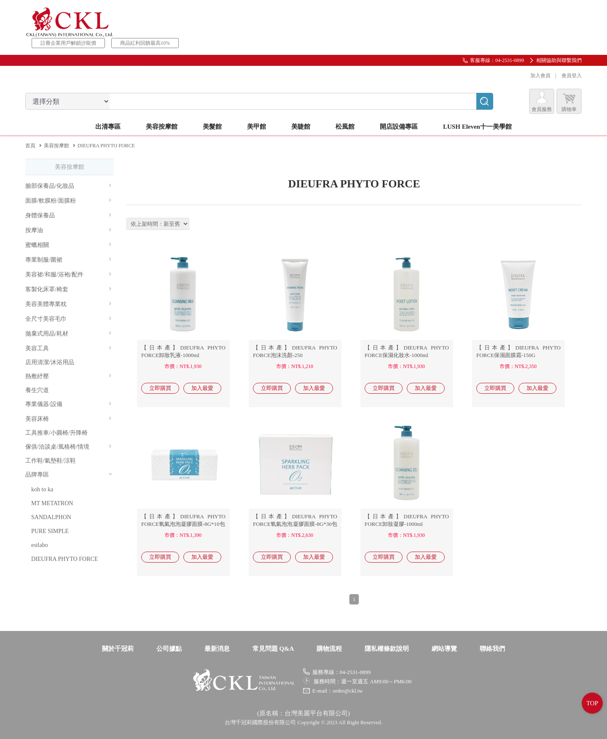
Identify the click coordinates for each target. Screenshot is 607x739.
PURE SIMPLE (50, 531)
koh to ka (42, 489)
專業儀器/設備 (68, 404)
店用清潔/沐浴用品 (49, 362)
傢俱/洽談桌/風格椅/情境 (68, 447)
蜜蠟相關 (68, 245)
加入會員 (540, 76)
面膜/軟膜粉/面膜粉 (68, 201)
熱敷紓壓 (68, 376)
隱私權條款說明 (387, 648)
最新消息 (217, 648)
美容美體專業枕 (68, 304)
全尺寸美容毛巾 (68, 319)
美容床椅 (68, 419)
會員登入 (571, 76)
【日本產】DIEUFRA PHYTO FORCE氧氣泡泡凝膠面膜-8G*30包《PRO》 (295, 524)
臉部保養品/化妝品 (68, 186)
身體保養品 (68, 215)
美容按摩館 (56, 146)
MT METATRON (52, 503)
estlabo (39, 545)
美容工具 (68, 348)
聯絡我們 (492, 648)
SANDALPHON (51, 517)
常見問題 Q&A (273, 648)
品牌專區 (69, 474)
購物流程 (329, 648)
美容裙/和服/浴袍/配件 (68, 274)
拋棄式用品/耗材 (68, 333)
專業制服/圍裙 (68, 260)
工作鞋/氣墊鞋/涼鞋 (50, 460)
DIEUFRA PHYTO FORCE (64, 559)
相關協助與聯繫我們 (559, 60)
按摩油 (68, 230)
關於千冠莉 (118, 648)
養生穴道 (37, 390)
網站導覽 (444, 648)
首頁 (30, 146)
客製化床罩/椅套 (68, 289)
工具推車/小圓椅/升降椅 (56, 433)
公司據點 (169, 648)
